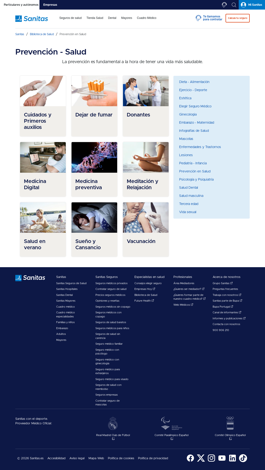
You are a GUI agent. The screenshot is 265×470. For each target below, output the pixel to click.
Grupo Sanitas (223, 283)
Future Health (144, 300)
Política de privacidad (153, 458)
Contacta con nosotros (226, 324)
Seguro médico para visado (111, 379)
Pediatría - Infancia (193, 163)
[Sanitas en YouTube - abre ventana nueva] (222, 461)
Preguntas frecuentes (225, 289)
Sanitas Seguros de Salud (71, 283)
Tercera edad (188, 204)
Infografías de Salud (194, 131)
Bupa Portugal (223, 306)
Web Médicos (183, 305)
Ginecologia (188, 114)
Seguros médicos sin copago (112, 306)
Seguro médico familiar (109, 344)
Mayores (61, 340)
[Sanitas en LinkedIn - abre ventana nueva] (232, 461)
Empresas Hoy (144, 289)
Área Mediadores (183, 283)
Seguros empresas (106, 394)
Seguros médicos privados (111, 283)
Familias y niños (65, 322)
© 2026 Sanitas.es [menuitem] (30, 458)
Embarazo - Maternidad (196, 122)
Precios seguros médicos (110, 295)
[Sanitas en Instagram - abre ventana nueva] (211, 461)
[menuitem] (70, 21)
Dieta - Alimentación (194, 82)
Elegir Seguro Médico (195, 106)
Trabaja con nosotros (227, 295)
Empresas (50, 4)
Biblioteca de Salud (145, 295)
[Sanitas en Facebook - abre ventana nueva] (190, 461)
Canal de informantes (227, 312)
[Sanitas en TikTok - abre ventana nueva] (243, 461)
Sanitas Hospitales (66, 289)
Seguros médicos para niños (112, 328)
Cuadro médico (65, 306)
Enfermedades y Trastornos (200, 147)
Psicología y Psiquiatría (196, 179)
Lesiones (186, 155)
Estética (185, 98)
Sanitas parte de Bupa (227, 300)
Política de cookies (121, 458)
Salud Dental (188, 187)
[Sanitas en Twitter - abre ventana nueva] (201, 461)
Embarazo (62, 328)
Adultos (61, 334)
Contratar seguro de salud (111, 289)
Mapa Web (96, 458)
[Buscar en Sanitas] (234, 5)
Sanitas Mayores (65, 300)
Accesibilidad (56, 458)
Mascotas (186, 139)
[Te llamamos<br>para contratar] (224, 5)
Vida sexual (187, 212)
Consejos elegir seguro (148, 283)
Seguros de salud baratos (110, 322)
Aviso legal (77, 458)
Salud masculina (191, 196)
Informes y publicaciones (229, 318)
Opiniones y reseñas (107, 300)
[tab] (19, 5)
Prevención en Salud (194, 171)
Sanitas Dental (64, 295)
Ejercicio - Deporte (193, 90)
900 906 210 (221, 330)
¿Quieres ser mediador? (188, 289)
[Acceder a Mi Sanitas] (252, 5)
